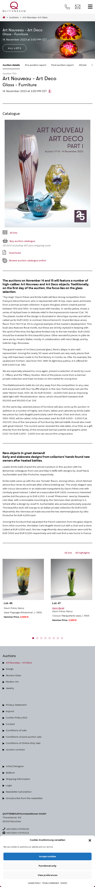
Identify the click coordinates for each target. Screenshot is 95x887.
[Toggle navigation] (90, 6)
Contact (10, 724)
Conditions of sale (16, 730)
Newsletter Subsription (19, 792)
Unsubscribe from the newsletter (24, 798)
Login (9, 785)
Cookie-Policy (34, 882)
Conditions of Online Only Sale (23, 743)
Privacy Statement (50, 882)
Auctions (14, 17)
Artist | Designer (15, 766)
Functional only (47, 866)
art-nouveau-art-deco (35, 17)
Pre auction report (35, 65)
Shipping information (18, 779)
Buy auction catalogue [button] (19, 240)
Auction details (11, 65)
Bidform (10, 773)
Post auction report (62, 65)
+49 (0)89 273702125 (16, 829)
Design (10, 669)
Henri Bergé (58, 608)
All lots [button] (14, 48)
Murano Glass (13, 675)
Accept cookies (47, 856)
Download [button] (12, 252)
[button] (90, 840)
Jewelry (10, 688)
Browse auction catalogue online (24, 260)
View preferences (47, 875)
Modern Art (12, 682)
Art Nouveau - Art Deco (19, 662)
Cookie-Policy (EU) (16, 717)
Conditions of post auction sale (23, 737)
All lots (83, 65)
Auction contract (15, 749)
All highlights (82, 553)
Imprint (64, 882)
